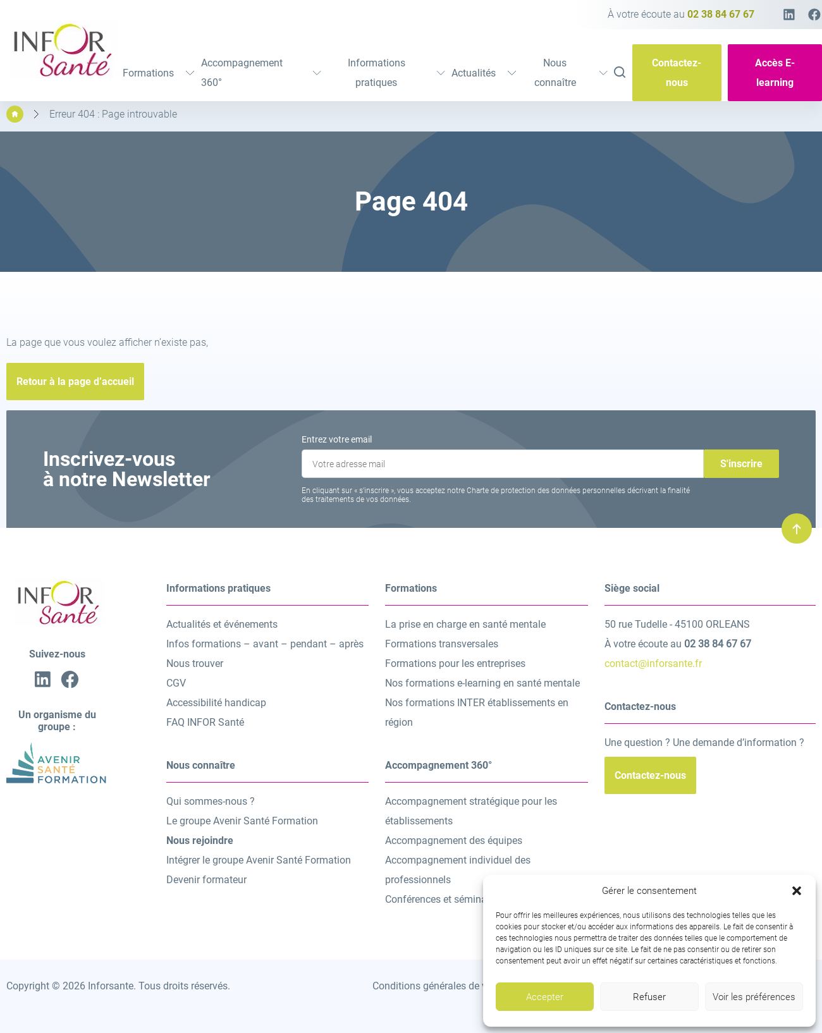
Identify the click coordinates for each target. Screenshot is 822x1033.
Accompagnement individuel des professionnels (458, 870)
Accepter (544, 997)
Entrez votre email (337, 439)
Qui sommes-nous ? (210, 801)
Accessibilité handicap (216, 703)
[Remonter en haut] (797, 528)
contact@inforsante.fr (653, 663)
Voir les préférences (754, 997)
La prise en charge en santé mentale (465, 624)
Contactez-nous (676, 73)
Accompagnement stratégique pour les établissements (471, 811)
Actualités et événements (222, 624)
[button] (796, 890)
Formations (159, 73)
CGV (176, 683)
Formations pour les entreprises (455, 663)
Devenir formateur (206, 880)
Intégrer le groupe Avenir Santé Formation (258, 860)
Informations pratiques (396, 73)
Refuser (649, 997)
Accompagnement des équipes (453, 840)
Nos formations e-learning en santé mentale (482, 683)
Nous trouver (194, 663)
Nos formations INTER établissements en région (476, 712)
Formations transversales (441, 644)
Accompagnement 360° (261, 73)
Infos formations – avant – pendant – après (265, 644)
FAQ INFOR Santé (205, 722)
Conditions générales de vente (439, 986)
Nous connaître (571, 73)
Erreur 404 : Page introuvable (113, 114)
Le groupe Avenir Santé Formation (242, 821)
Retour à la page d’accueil (75, 382)
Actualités (484, 73)
